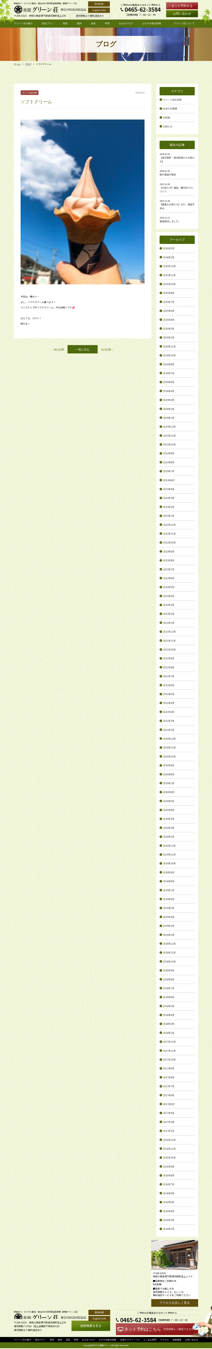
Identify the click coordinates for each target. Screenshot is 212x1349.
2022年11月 (169, 533)
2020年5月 (168, 801)
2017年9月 (168, 1068)
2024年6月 (168, 382)
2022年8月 (168, 560)
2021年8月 (168, 667)
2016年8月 (168, 1175)
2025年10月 (169, 284)
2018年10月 (169, 961)
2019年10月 (169, 863)
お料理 (166, 117)
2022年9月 (168, 551)
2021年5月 (168, 694)
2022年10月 (169, 542)
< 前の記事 (57, 235)
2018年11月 (169, 952)
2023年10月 (169, 444)
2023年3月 (168, 498)
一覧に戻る (82, 235)
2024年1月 (168, 417)
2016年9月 (168, 1166)
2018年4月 (168, 1015)
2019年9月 (168, 872)
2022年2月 (168, 613)
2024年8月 (168, 364)
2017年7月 (168, 1086)
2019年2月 (168, 925)
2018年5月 (168, 1006)
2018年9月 (168, 970)
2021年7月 (168, 676)
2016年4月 (168, 1211)
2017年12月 (169, 1041)
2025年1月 (168, 337)
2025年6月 (168, 310)
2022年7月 (168, 569)
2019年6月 (168, 899)
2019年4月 (168, 917)
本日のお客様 (170, 108)
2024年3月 (168, 400)
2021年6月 (168, 685)
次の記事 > (107, 235)
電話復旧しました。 (170, 221)
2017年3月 (168, 1122)
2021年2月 (168, 720)
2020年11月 (169, 747)
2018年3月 (168, 1023)
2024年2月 (168, 409)
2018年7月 (168, 988)
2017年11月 (169, 1050)
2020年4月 (168, 810)
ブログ (27, 64)
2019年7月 (168, 890)
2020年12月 (169, 738)
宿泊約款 (99, 4)
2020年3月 (168, 818)
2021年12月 (169, 631)
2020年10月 (169, 756)
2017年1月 (168, 1130)
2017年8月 (168, 1077)
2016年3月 (168, 1220)
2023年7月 (168, 471)
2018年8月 (168, 979)
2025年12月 (169, 266)
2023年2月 (168, 507)
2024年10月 (169, 355)
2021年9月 (168, 658)
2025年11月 (169, 275)
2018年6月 (168, 997)
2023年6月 (168, 480)
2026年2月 (168, 248)
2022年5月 (168, 587)
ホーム (17, 64)
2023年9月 (168, 453)
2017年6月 (168, 1095)
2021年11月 (169, 640)
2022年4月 (168, 596)
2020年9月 (168, 765)
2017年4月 (168, 1113)
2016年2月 (168, 1228)
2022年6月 (168, 578)
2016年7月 (168, 1184)
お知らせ (167, 126)
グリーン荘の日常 (172, 99)
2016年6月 (168, 1193)
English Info (99, 10)
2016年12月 (169, 1139)
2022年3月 (168, 605)
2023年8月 (168, 462)
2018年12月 (169, 943)
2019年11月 (169, 854)
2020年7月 (168, 783)
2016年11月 (169, 1148)
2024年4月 (168, 391)
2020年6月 (168, 792)
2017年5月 (168, 1104)
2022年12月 (169, 524)
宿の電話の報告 (168, 174)
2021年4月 (168, 703)
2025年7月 (168, 302)
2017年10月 (169, 1059)
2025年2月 (168, 328)
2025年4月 (168, 319)
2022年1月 (168, 622)
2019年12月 (169, 845)
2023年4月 (168, 489)
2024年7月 (168, 373)
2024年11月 (169, 346)
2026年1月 (168, 257)
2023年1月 (168, 515)
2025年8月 (168, 293)
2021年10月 (169, 649)
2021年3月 (168, 712)
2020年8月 (168, 774)
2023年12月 (169, 426)
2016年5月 (168, 1202)
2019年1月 (168, 934)
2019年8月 (168, 881)
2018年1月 (168, 1032)
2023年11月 (169, 435)
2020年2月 (168, 827)
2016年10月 (169, 1157)
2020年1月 (168, 836)
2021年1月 (168, 729)
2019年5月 (168, 908)
